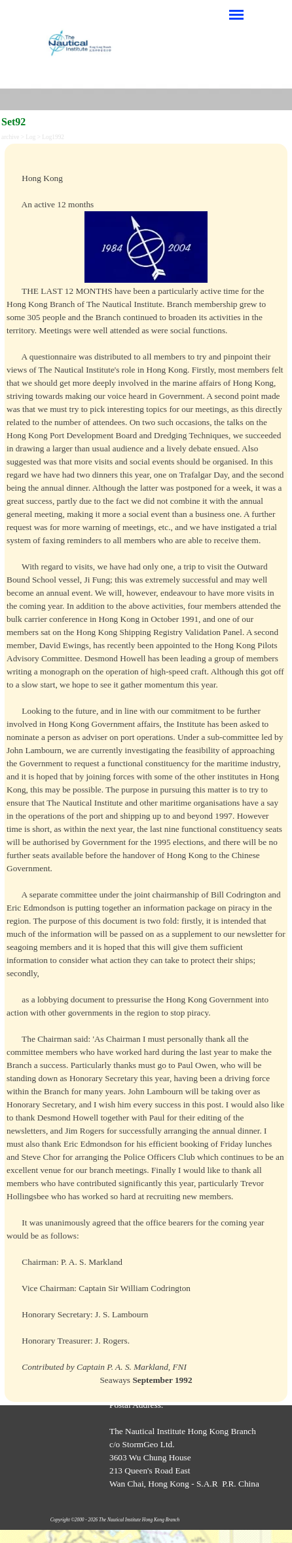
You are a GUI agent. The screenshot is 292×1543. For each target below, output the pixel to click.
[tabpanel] (146, 773)
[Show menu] (236, 14)
